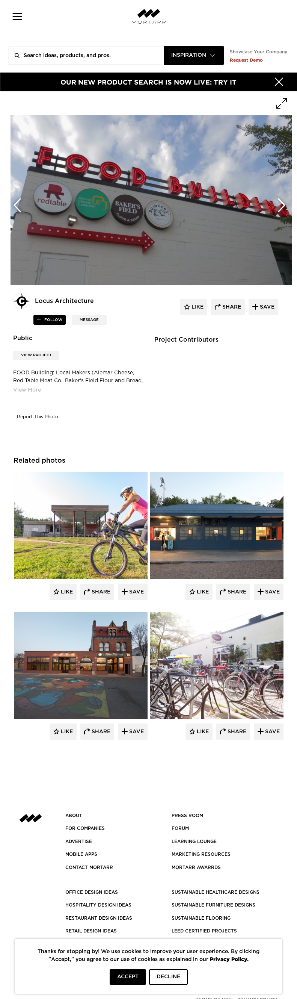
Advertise (78, 841)
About (73, 815)
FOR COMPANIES (85, 828)
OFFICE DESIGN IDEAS (91, 892)
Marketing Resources (201, 854)
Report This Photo (37, 417)
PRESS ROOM (187, 815)
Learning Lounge (194, 841)
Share (100, 592)
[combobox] (194, 55)
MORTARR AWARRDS (196, 867)
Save (136, 592)
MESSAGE (89, 320)
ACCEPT (128, 976)
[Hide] (278, 82)
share (231, 307)
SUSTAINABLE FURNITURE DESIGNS (213, 905)
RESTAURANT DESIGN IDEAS (98, 918)
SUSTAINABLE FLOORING (201, 918)
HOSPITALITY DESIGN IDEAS (98, 905)
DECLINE (168, 976)
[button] (17, 16)
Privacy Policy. (229, 959)
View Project (36, 355)
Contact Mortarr (89, 867)
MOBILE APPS (81, 854)
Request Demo (246, 60)
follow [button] (52, 320)
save (266, 307)
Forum (180, 828)
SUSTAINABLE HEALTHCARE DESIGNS (215, 892)
